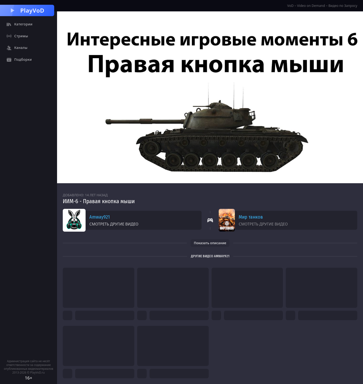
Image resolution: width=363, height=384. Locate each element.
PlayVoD (27, 10)
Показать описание (210, 243)
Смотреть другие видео (113, 224)
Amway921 (99, 217)
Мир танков (251, 217)
